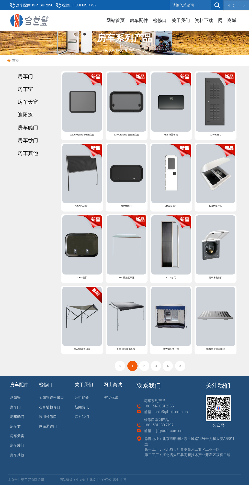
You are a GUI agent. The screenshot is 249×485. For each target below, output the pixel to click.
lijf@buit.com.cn (169, 430)
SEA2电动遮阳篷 (82, 349)
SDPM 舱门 (215, 134)
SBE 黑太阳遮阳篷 (126, 349)
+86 (147, 406)
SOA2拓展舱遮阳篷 (215, 349)
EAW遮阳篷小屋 (171, 349)
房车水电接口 (215, 277)
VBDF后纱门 (81, 206)
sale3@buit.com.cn (171, 411)
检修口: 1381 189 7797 (79, 5)
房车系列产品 (124, 38)
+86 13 (149, 425)
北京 (92, 479)
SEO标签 (104, 479)
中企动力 (82, 479)
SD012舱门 (126, 206)
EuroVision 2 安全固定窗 (126, 134)
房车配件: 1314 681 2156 (34, 5)
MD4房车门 (171, 206)
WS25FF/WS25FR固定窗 (82, 134)
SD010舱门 (82, 277)
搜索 (217, 5)
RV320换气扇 (215, 206)
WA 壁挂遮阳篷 (126, 277)
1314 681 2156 (162, 406)
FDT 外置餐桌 (171, 134)
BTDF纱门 (171, 277)
